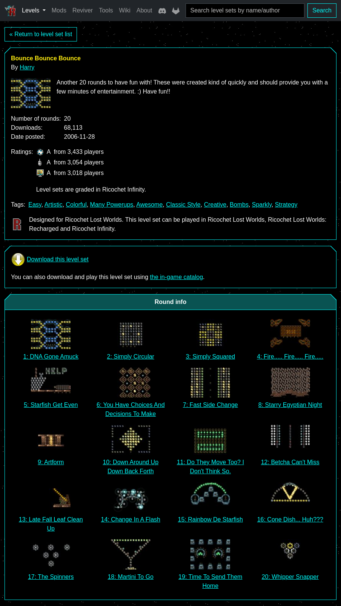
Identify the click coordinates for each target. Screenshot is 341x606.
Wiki (125, 10)
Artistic (54, 204)
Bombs (239, 204)
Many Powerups (112, 204)
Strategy (286, 204)
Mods (59, 10)
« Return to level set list (40, 34)
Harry (27, 67)
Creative (215, 204)
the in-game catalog (176, 277)
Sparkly (262, 204)
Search (322, 10)
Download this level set (50, 259)
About (144, 10)
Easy (34, 204)
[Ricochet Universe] (10, 10)
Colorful (76, 204)
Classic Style (183, 204)
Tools (106, 10)
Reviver (82, 10)
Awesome (149, 204)
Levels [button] (31, 10)
